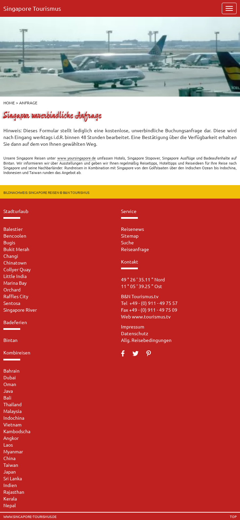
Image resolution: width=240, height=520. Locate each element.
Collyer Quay (17, 269)
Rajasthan (13, 492)
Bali (7, 397)
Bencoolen (14, 236)
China (9, 458)
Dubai (9, 377)
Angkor (11, 438)
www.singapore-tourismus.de (30, 516)
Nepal (9, 505)
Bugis (9, 242)
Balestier (13, 229)
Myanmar (13, 451)
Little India (15, 276)
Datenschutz (134, 333)
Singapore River (20, 310)
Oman (9, 384)
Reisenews (132, 229)
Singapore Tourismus (32, 8)
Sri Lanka (12, 478)
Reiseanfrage (135, 249)
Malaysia (12, 411)
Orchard (12, 289)
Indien (10, 485)
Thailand (12, 404)
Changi (10, 256)
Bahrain (11, 371)
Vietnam (12, 424)
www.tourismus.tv (151, 316)
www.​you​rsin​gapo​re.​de (76, 158)
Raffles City (15, 296)
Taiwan (10, 465)
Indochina (13, 418)
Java (8, 391)
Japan (9, 472)
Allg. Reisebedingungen (146, 340)
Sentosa (11, 303)
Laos (8, 445)
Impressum (132, 326)
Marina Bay (15, 283)
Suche (127, 242)
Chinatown (15, 262)
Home (9, 102)
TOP (233, 516)
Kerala (10, 498)
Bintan (10, 340)
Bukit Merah (16, 249)
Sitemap (130, 236)
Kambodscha (16, 431)
